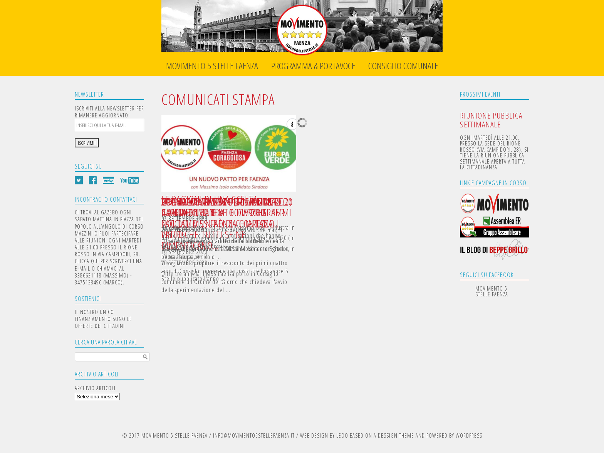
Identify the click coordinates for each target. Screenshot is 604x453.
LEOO (342, 435)
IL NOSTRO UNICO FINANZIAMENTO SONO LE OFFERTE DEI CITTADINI (103, 318)
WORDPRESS (469, 435)
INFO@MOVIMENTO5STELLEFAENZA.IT (254, 435)
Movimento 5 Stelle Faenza (212, 66)
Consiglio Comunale (403, 66)
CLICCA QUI (87, 261)
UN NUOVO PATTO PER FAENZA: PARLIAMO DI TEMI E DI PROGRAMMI (226, 207)
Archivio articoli (95, 388)
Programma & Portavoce (313, 66)
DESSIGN (388, 435)
